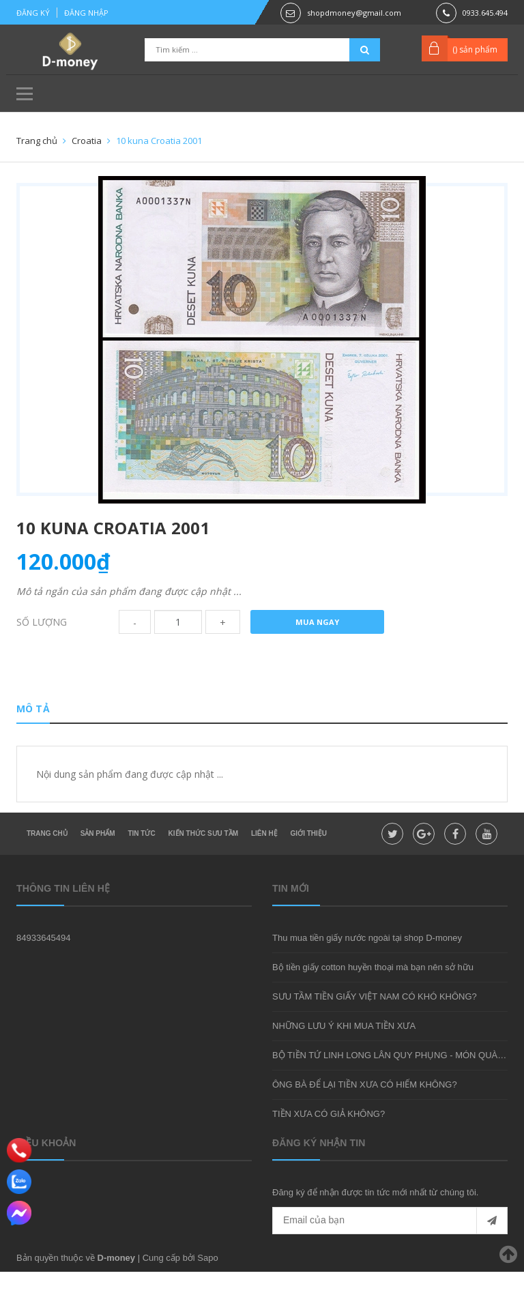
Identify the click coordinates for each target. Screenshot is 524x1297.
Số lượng (41, 642)
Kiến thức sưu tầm (203, 858)
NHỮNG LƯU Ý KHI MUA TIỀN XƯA (344, 1051)
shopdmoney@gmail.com (354, 13)
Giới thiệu (309, 858)
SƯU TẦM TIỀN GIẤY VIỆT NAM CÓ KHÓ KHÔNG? (374, 1022)
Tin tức (141, 858)
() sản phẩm (474, 49)
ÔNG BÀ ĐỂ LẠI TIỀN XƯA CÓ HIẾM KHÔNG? (364, 1110)
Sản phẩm (98, 858)
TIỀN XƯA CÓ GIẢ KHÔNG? (328, 1139)
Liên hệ (264, 858)
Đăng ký (33, 13)
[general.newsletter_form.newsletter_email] (390, 1245)
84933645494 (43, 963)
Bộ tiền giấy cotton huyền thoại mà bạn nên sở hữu (373, 992)
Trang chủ (47, 858)
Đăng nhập (86, 13)
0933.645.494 (485, 13)
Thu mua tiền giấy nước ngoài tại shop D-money (367, 963)
